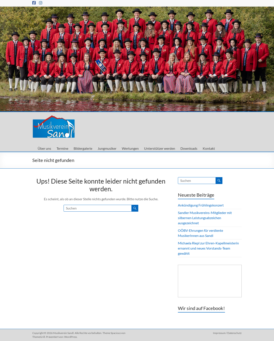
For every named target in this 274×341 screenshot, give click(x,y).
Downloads (188, 148)
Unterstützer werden (159, 148)
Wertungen (130, 148)
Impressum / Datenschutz (227, 333)
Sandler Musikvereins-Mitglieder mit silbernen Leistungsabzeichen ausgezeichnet (205, 218)
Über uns (44, 148)
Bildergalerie (83, 148)
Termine (62, 148)
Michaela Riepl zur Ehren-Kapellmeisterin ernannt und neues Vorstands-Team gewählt (208, 248)
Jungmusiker (107, 148)
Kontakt (209, 148)
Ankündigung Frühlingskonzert (201, 205)
